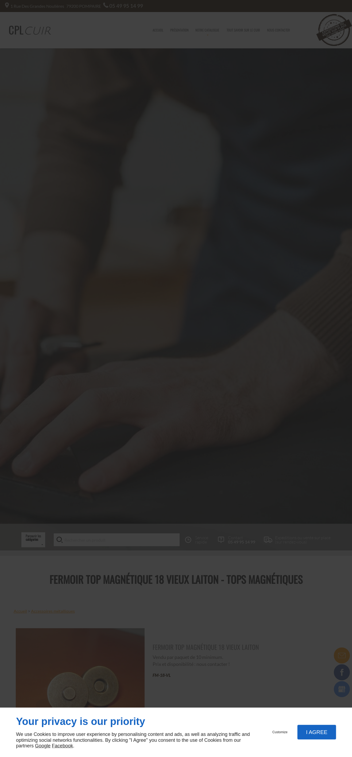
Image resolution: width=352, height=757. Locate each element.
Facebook (62, 745)
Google (43, 745)
